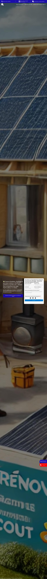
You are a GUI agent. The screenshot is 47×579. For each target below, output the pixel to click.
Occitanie (13, 578)
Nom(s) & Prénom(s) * (28, 283)
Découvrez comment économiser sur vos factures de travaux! (13, 296)
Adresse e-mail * (36, 283)
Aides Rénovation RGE (28, 4)
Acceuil (2, 578)
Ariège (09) (16, 578)
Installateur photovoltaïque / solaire (39, 4)
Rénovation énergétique (7, 578)
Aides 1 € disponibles (19, 4)
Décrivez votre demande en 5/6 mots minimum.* (32, 290)
